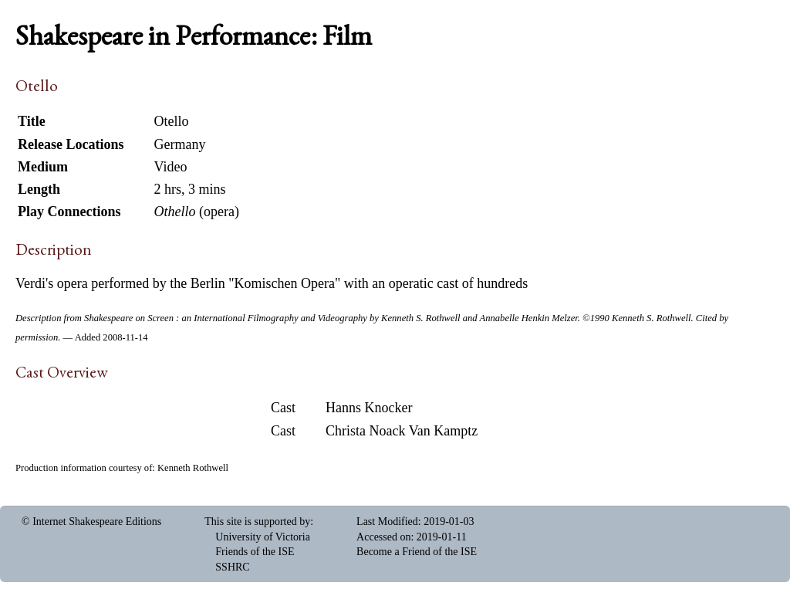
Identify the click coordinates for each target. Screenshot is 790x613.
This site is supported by (257, 521)
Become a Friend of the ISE (416, 551)
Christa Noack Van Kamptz (402, 431)
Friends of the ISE (254, 551)
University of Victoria (262, 537)
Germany (179, 144)
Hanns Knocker (369, 407)
